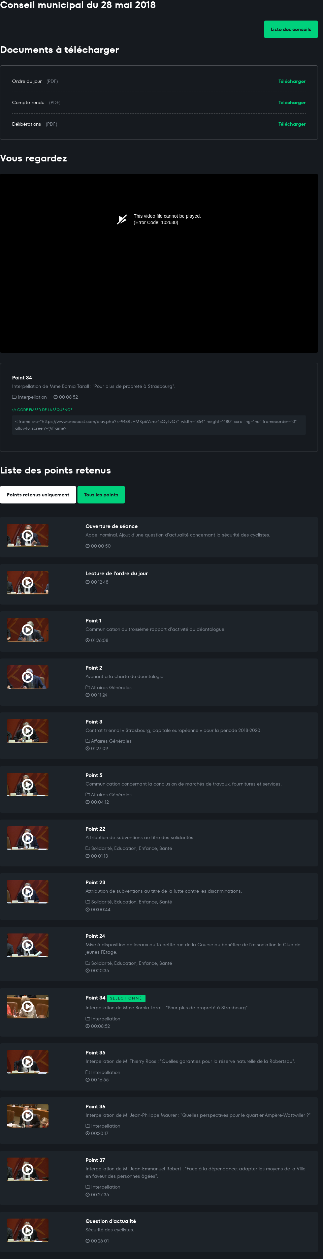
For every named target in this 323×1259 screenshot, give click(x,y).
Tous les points (101, 494)
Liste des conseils (291, 29)
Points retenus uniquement (38, 494)
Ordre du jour (27, 81)
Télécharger (292, 81)
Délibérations (26, 124)
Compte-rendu (28, 102)
